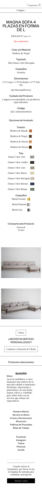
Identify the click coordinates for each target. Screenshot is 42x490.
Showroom (21, 422)
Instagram (21, 440)
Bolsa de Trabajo (21, 428)
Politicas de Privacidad (21, 425)
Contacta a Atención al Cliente (21, 349)
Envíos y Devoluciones (21, 418)
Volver (21, 332)
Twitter (21, 230)
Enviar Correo (21, 481)
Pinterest (21, 447)
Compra (21, 10)
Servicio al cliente (21, 415)
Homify (21, 450)
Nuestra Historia (21, 412)
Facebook (21, 227)
